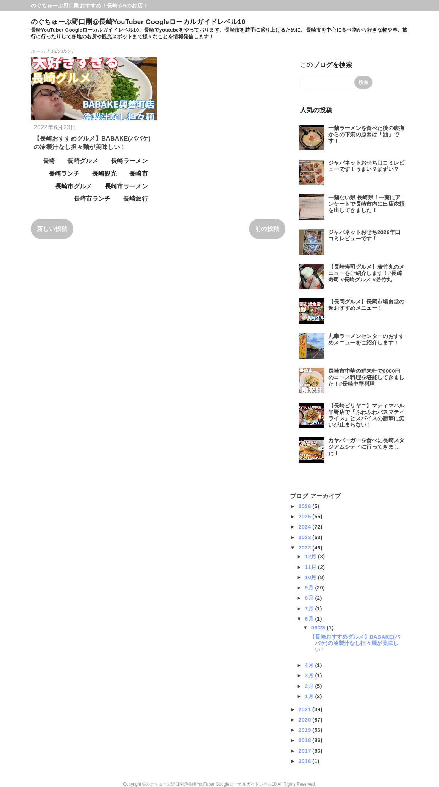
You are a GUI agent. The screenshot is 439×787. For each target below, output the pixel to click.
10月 (311, 577)
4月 (310, 665)
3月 (310, 675)
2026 (305, 506)
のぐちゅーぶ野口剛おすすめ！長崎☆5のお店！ (89, 5)
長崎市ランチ (92, 198)
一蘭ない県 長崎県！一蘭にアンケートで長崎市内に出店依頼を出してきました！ (366, 203)
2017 (305, 751)
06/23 (319, 628)
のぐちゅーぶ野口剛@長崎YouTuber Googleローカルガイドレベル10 (138, 21)
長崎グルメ (82, 161)
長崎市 (138, 173)
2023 (305, 537)
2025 (305, 516)
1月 (310, 696)
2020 (305, 720)
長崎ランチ (64, 173)
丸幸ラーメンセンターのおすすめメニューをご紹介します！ (366, 339)
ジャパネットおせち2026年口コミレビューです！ (364, 235)
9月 (310, 587)
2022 (305, 547)
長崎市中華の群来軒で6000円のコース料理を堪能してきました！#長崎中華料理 (366, 377)
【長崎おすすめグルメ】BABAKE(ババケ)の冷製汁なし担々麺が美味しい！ (355, 643)
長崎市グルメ (73, 186)
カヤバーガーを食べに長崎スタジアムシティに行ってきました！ (366, 446)
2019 (305, 730)
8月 (310, 598)
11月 (311, 567)
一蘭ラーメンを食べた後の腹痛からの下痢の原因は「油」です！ (366, 134)
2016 (305, 761)
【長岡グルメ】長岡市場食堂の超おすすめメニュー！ (366, 304)
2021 (305, 709)
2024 (305, 527)
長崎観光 (104, 173)
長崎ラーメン (129, 161)
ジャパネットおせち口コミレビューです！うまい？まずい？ (366, 166)
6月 (310, 619)
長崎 (49, 161)
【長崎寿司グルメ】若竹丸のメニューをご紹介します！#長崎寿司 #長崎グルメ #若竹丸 (366, 273)
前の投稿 (267, 229)
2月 (310, 686)
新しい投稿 (52, 229)
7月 (310, 608)
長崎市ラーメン (126, 186)
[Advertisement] (82, 536)
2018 (305, 740)
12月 (311, 556)
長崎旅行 (135, 198)
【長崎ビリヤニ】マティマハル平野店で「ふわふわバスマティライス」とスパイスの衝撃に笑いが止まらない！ (366, 415)
